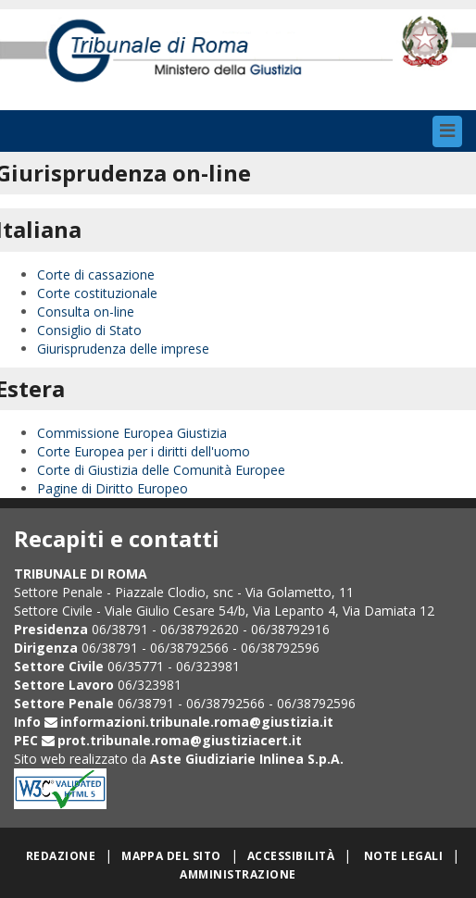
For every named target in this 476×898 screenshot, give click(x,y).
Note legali (403, 856)
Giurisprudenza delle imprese (123, 348)
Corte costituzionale (97, 293)
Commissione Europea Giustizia (132, 433)
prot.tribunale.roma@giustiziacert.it (179, 740)
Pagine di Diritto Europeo (112, 488)
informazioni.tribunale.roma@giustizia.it (196, 721)
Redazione (60, 856)
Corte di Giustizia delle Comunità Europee (161, 470)
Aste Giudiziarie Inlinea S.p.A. (247, 758)
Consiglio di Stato (89, 330)
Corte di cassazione (96, 274)
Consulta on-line (85, 311)
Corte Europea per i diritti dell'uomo (143, 451)
